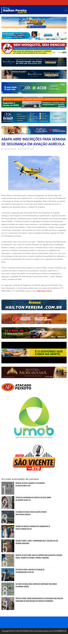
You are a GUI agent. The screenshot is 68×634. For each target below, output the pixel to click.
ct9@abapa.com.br (44, 291)
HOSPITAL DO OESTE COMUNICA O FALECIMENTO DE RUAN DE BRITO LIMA (30, 484)
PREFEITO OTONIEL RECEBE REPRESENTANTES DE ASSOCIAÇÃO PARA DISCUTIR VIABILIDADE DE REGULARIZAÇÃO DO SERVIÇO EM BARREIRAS (39, 599)
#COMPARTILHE (60, 631)
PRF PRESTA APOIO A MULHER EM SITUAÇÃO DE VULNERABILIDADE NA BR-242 (30, 570)
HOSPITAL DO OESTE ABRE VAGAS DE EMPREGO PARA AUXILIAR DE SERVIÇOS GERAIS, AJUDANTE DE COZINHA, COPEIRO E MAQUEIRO (39, 556)
